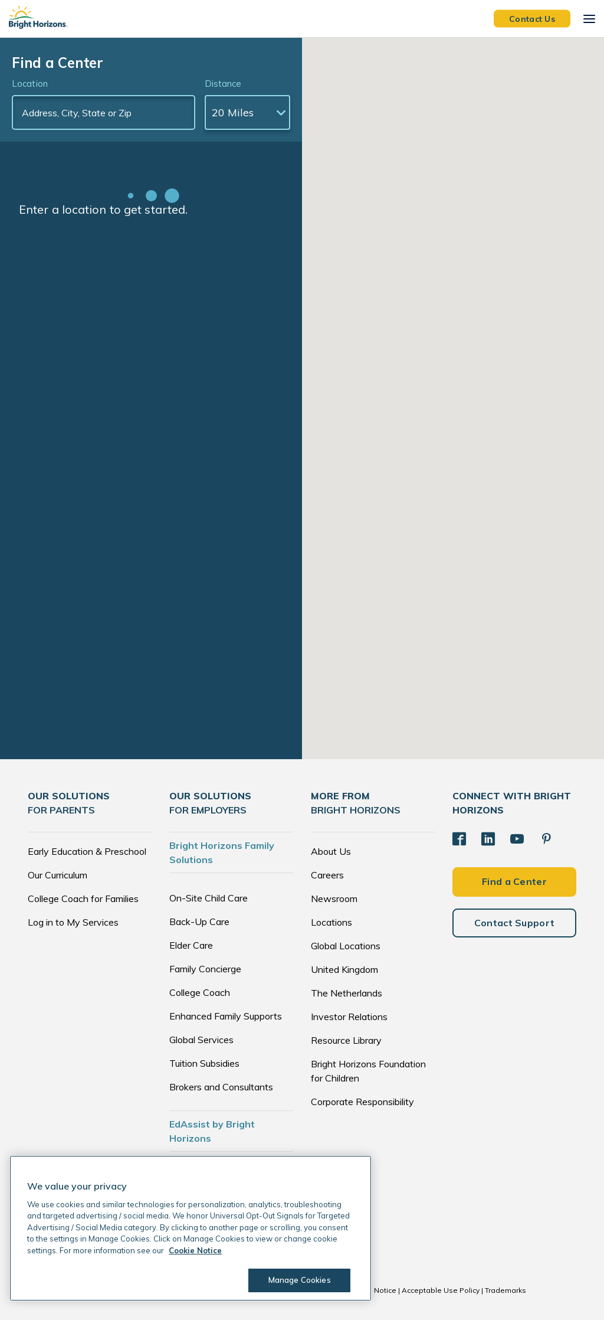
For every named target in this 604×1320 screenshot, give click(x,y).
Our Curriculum (57, 875)
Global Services (201, 1039)
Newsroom (334, 898)
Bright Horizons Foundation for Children (368, 1071)
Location (30, 83)
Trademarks (505, 1290)
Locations (331, 922)
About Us (331, 851)
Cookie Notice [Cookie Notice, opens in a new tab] (195, 1250)
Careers (327, 875)
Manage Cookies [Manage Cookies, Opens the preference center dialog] (295, 1280)
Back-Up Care (199, 921)
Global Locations (345, 946)
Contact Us (532, 18)
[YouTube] (512, 836)
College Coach (199, 992)
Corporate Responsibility (362, 1101)
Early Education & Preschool (87, 851)
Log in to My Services (73, 922)
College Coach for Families (83, 898)
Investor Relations (349, 1016)
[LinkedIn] (485, 836)
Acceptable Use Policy (441, 1290)
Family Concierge (205, 969)
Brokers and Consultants (221, 1087)
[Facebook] (458, 836)
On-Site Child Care (208, 898)
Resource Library (346, 1040)
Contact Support (514, 918)
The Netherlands (346, 993)
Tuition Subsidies (204, 1063)
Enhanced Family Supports (225, 1016)
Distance (223, 83)
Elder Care (191, 945)
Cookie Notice (372, 1290)
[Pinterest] (540, 836)
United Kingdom (344, 969)
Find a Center (514, 877)
